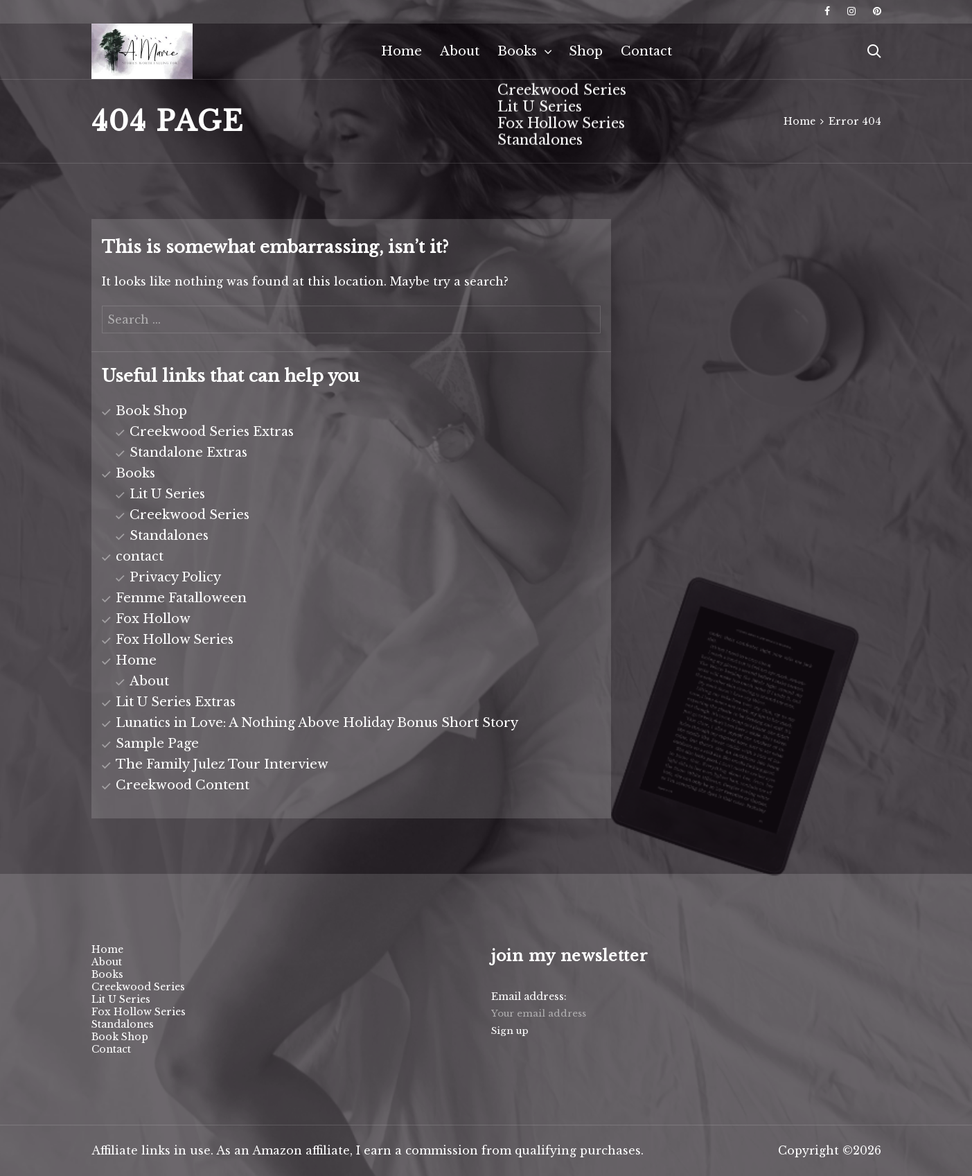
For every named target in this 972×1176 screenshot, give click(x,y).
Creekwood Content (182, 785)
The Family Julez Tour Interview (222, 764)
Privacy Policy (175, 577)
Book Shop (151, 411)
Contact (646, 51)
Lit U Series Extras (176, 702)
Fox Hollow (153, 618)
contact (140, 556)
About (459, 51)
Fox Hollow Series (174, 639)
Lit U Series (167, 494)
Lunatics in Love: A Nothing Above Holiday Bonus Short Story (317, 722)
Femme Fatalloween (181, 598)
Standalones (169, 535)
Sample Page (157, 743)
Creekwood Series (189, 515)
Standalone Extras (188, 452)
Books (517, 51)
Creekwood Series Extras (212, 431)
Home (401, 51)
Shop (586, 51)
